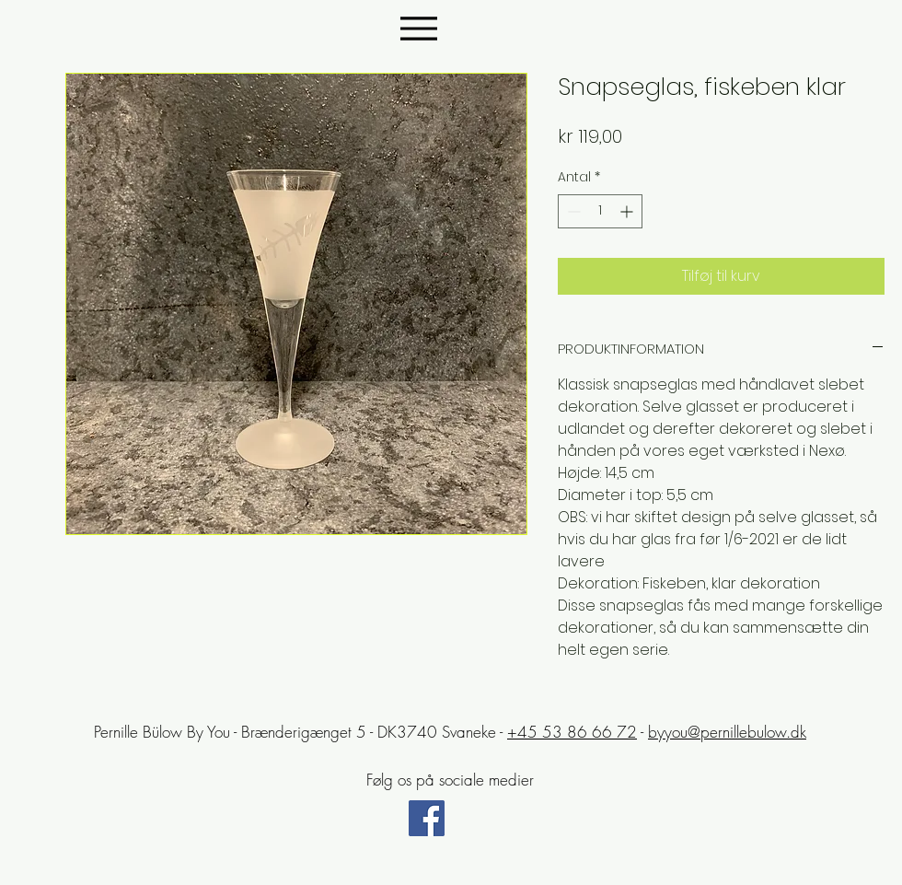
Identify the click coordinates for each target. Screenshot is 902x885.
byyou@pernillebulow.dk (727, 731)
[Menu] (418, 28)
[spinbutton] (600, 211)
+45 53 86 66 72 (572, 731)
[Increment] (628, 211)
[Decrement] (572, 211)
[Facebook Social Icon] (427, 818)
